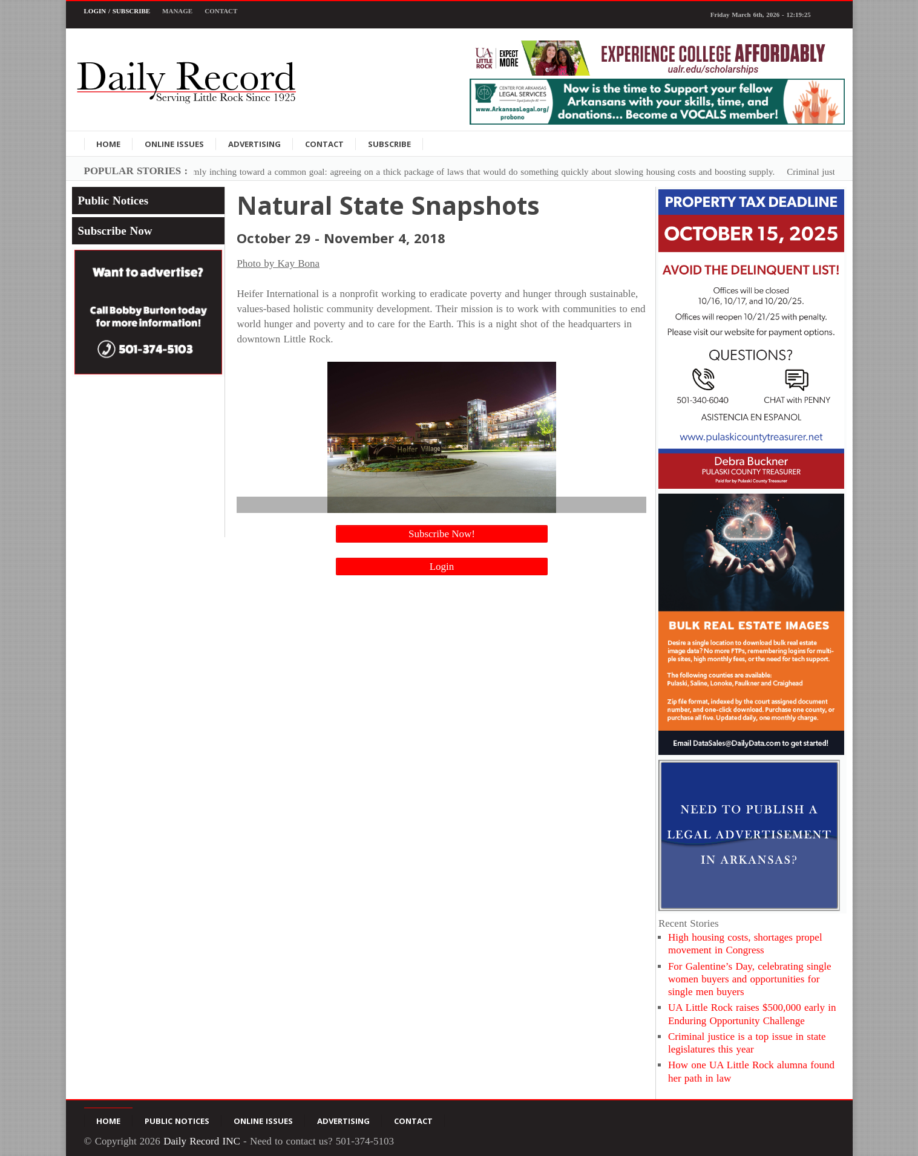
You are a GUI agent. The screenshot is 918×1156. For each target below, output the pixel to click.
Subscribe (389, 144)
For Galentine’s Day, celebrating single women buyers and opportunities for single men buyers (749, 979)
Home (108, 144)
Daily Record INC (201, 1141)
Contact (221, 11)
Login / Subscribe (117, 11)
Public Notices (113, 200)
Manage (177, 11)
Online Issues (174, 144)
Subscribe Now (115, 230)
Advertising (254, 144)
